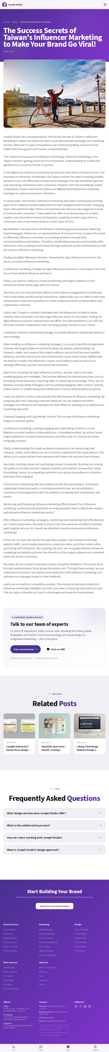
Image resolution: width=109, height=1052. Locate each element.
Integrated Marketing (47, 933)
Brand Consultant (10, 950)
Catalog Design (80, 942)
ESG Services (8, 976)
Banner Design (80, 946)
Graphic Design (80, 938)
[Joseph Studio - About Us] (12, 4)
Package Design (81, 933)
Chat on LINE (56, 649)
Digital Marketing (45, 929)
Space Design (8, 980)
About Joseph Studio (47, 967)
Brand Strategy (9, 929)
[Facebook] (76, 1006)
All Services (43, 971)
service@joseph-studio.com (54, 1021)
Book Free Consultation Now (54, 906)
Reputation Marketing (47, 955)
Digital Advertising (46, 950)
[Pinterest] (89, 1006)
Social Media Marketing (48, 942)
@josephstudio (49, 1017)
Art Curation (8, 984)
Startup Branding (10, 938)
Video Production (10, 971)
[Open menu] (105, 4)
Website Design (9, 967)
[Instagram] (80, 1006)
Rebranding (8, 933)
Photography (80, 950)
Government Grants (11, 988)
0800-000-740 (52, 1006)
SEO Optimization (46, 938)
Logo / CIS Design (81, 929)
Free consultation (25, 649)
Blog (14, 21)
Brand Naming (9, 942)
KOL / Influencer (45, 946)
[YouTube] (85, 1006)
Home (6, 21)
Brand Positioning (10, 946)
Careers (42, 984)
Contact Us (43, 980)
